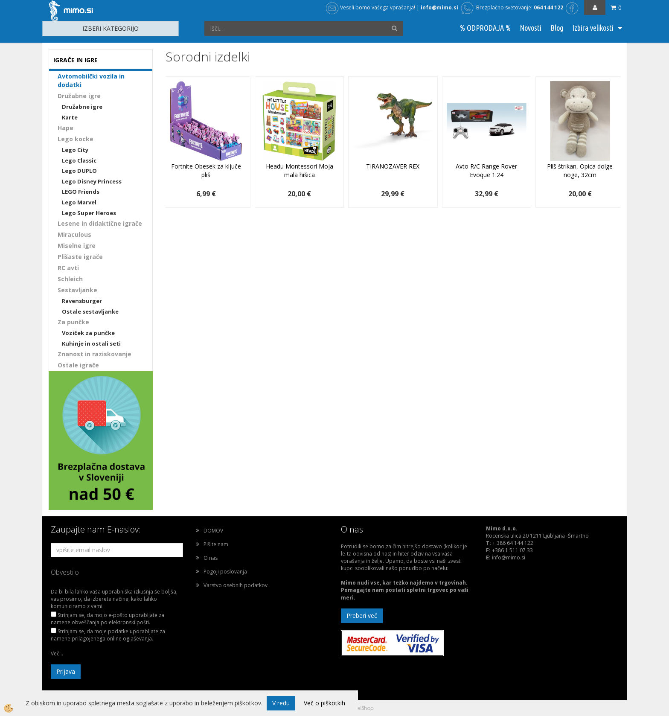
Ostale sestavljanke (90, 311)
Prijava (65, 671)
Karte (70, 117)
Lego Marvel (79, 202)
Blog (556, 27)
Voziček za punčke (88, 333)
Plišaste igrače (80, 257)
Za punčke (73, 322)
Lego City (75, 150)
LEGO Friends (80, 191)
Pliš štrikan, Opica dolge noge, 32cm (580, 170)
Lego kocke (75, 139)
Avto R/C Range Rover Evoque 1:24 (486, 170)
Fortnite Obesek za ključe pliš (206, 170)
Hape (65, 128)
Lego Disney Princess (92, 181)
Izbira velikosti (593, 27)
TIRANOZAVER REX (392, 166)
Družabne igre (79, 96)
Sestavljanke (77, 290)
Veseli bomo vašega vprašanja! (370, 7)
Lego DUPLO (79, 171)
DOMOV (213, 530)
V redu (281, 703)
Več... (57, 653)
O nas (211, 558)
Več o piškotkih (324, 703)
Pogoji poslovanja (225, 571)
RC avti (68, 268)
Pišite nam (216, 544)
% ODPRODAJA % (485, 27)
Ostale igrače (78, 365)
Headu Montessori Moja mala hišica (299, 170)
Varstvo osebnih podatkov (236, 585)
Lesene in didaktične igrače (100, 223)
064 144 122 (548, 7)
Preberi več (361, 615)
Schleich (70, 279)
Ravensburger (82, 301)
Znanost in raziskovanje (94, 354)
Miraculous (74, 234)
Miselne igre (77, 246)
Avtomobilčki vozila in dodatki (91, 80)
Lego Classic (79, 160)
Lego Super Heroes (89, 213)
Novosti (530, 27)
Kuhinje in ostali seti (91, 343)
